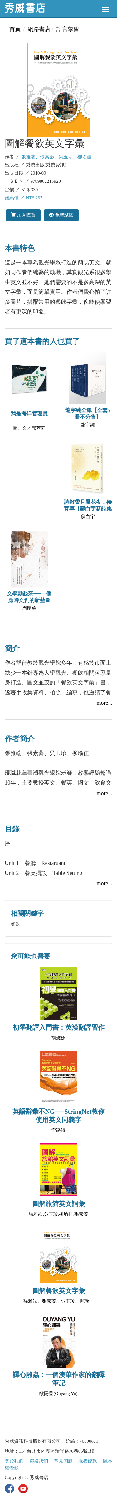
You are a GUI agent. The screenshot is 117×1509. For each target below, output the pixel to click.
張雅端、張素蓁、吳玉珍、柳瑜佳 (56, 156)
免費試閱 (61, 215)
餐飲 (15, 924)
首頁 (15, 29)
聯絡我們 (38, 1460)
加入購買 (23, 215)
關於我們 (14, 1460)
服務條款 (87, 1460)
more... (104, 703)
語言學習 (67, 29)
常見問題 (63, 1460)
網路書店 (39, 29)
